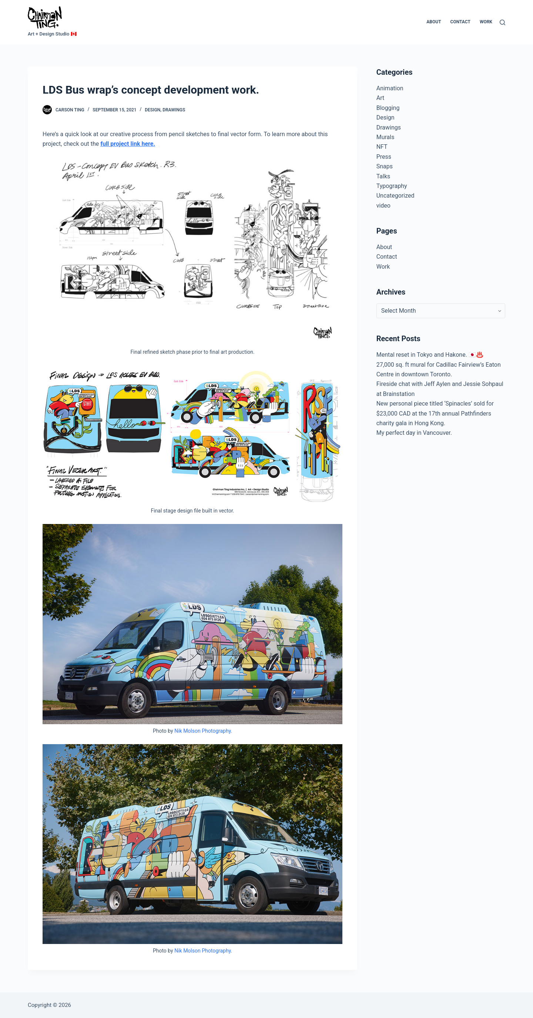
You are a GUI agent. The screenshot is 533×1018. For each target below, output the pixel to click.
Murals (385, 137)
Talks (383, 176)
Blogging (388, 107)
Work (486, 21)
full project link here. (127, 143)
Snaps (384, 166)
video (383, 205)
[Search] (502, 22)
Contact (460, 21)
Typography (391, 185)
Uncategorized (395, 195)
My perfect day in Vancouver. (414, 432)
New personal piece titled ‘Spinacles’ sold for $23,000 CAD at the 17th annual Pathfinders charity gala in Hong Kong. (435, 413)
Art (380, 97)
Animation (389, 88)
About (433, 21)
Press (383, 156)
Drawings (173, 109)
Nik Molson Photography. (203, 731)
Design (152, 109)
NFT (382, 146)
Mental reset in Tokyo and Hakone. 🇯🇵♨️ (429, 354)
